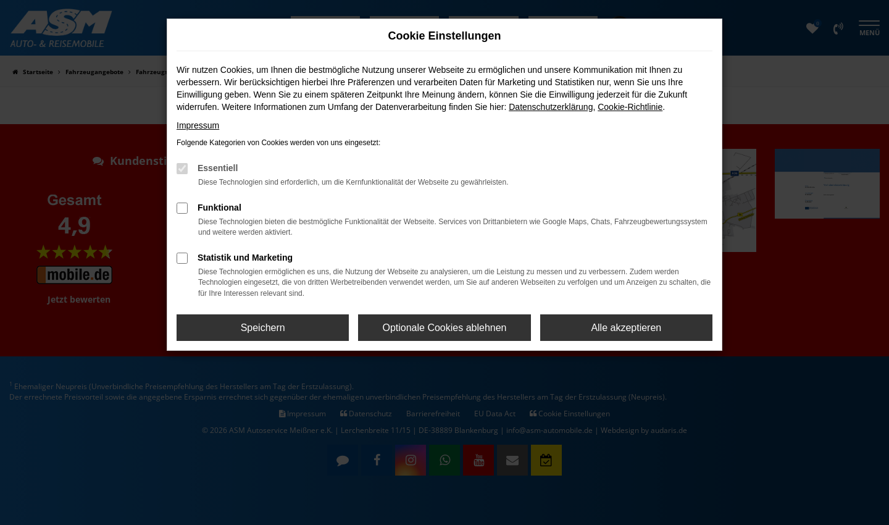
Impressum (198, 125)
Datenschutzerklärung (551, 107)
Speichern (263, 327)
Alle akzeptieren (626, 327)
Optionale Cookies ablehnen (444, 327)
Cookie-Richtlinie (630, 107)
